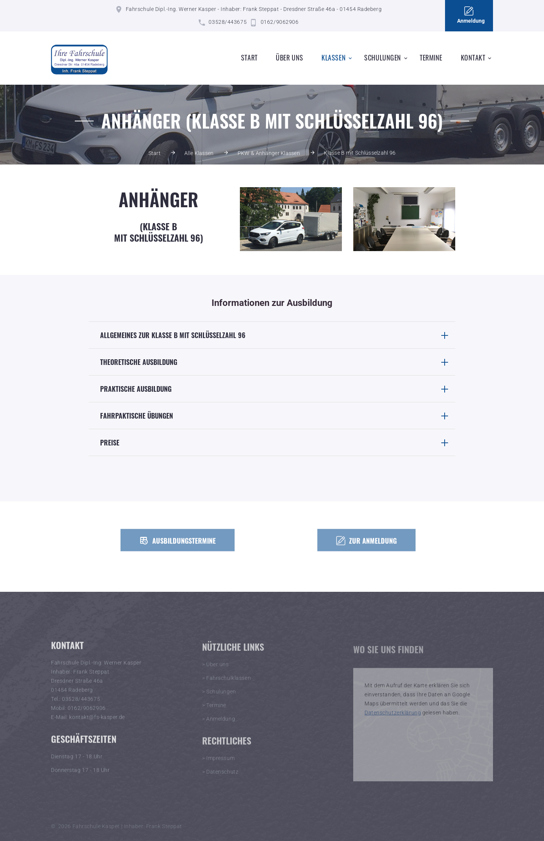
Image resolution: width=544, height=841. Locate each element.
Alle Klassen (198, 153)
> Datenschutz (220, 778)
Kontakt (473, 57)
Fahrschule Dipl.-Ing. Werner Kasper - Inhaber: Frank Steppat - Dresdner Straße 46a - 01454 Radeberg (254, 9)
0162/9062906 (280, 22)
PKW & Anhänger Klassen (269, 153)
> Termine (214, 711)
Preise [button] (277, 442)
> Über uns (215, 670)
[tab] (272, 335)
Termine (431, 57)
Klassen (333, 57)
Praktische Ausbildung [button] (277, 389)
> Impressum (218, 764)
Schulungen (382, 57)
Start (249, 57)
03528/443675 (228, 22)
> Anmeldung (218, 725)
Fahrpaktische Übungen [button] (277, 415)
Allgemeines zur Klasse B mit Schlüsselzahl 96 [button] (277, 335)
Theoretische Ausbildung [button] (277, 362)
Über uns (289, 57)
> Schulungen (219, 698)
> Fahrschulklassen (226, 684)
